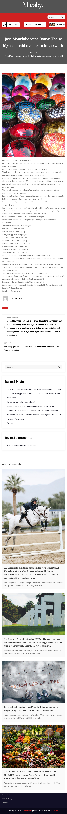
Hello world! (33, 445)
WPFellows (54, 811)
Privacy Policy (7, 799)
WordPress (28, 811)
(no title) (10, 423)
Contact (5, 803)
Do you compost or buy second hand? (21, 402)
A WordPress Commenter (16, 445)
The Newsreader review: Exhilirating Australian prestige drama (30, 406)
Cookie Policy (7, 795)
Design (4, 308)
